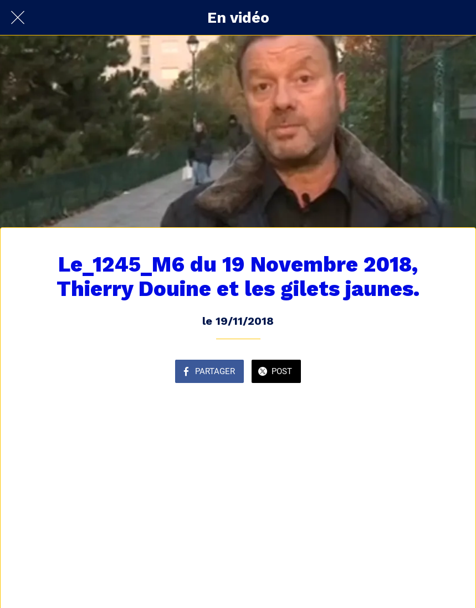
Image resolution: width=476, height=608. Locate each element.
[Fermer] (17, 17)
